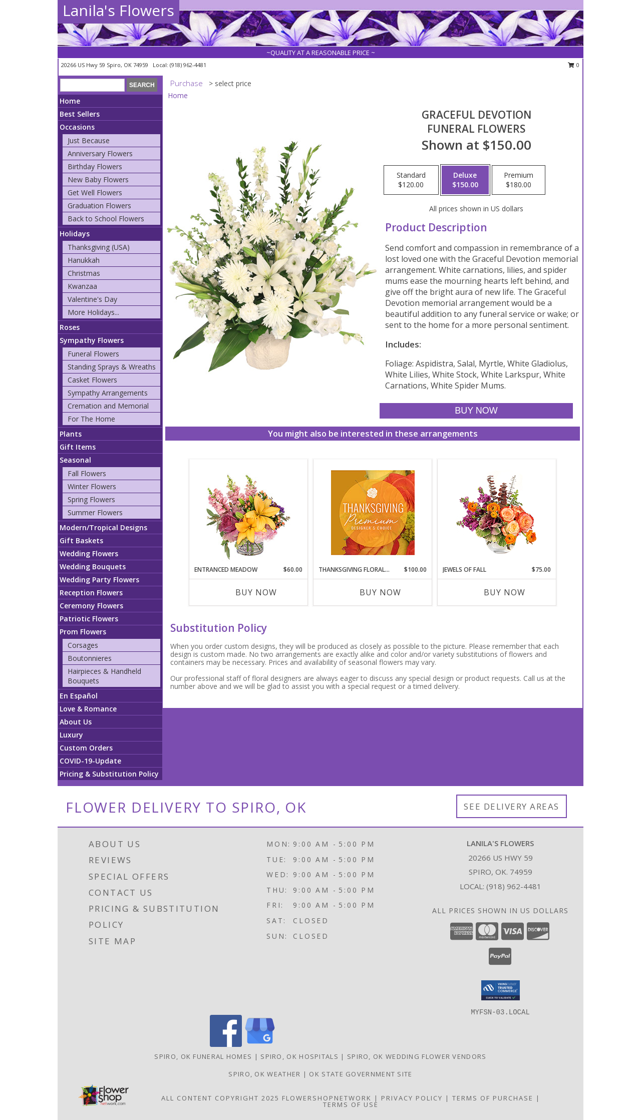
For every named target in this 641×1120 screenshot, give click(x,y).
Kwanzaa (82, 286)
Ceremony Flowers (91, 605)
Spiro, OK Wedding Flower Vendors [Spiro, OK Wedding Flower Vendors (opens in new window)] (417, 1056)
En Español (79, 695)
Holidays (75, 233)
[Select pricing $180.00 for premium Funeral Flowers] (518, 180)
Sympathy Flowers (92, 340)
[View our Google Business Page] (260, 1044)
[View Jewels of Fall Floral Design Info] (497, 512)
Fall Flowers (87, 473)
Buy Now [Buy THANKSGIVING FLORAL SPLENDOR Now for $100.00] (380, 592)
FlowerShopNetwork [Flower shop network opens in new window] (327, 1097)
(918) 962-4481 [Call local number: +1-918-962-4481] (188, 65)
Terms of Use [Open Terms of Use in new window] (351, 1104)
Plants (71, 434)
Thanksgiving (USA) (99, 247)
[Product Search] (92, 85)
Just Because (89, 140)
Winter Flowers (92, 486)
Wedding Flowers (89, 553)
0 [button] (573, 65)
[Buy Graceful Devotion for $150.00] (476, 411)
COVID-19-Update (90, 761)
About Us (76, 721)
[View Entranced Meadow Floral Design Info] (248, 512)
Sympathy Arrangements (108, 393)
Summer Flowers (95, 512)
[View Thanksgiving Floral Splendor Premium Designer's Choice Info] (373, 512)
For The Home (91, 419)
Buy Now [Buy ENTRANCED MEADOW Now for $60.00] (256, 592)
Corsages (83, 645)
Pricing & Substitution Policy (109, 774)
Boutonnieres (90, 658)
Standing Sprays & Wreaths (112, 366)
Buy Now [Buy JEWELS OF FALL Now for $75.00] (504, 592)
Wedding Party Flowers (99, 579)
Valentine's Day (92, 299)
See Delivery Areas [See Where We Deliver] (511, 806)
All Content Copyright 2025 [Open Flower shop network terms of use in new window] (220, 1097)
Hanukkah (84, 260)
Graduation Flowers (99, 205)
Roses (70, 327)
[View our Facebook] (226, 1044)
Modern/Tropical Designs (103, 527)
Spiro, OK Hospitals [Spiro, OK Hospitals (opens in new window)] (299, 1056)
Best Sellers (80, 114)
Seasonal (75, 460)
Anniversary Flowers (100, 153)
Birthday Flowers (95, 166)
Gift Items (78, 447)
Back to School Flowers (106, 218)
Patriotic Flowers (89, 618)
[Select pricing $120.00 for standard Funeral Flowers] (411, 180)
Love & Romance (88, 708)
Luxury (71, 734)
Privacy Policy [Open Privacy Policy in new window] (412, 1097)
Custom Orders (86, 748)
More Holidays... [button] (93, 312)
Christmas (84, 273)
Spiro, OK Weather (264, 1073)
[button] (500, 990)
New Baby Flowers (98, 179)
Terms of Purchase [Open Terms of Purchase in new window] (492, 1097)
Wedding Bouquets (93, 566)
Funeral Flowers (93, 353)
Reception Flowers (91, 592)
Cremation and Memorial (108, 406)
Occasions (77, 127)
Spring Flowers (91, 499)
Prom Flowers (83, 631)
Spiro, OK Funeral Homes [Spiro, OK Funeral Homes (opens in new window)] (203, 1056)
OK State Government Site (360, 1073)
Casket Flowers (92, 380)
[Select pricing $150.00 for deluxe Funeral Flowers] (465, 180)
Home (70, 101)
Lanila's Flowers (118, 10)
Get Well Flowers (95, 192)
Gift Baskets (81, 540)
